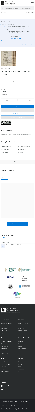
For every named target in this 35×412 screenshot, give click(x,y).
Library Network (5, 371)
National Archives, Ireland (8, 24)
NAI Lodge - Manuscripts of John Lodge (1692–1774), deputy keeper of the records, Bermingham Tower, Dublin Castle (19, 28)
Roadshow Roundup (6, 353)
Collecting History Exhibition (8, 351)
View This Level (17, 38)
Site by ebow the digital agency (9, 405)
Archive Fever (22, 326)
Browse (7, 17)
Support (20, 371)
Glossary (20, 364)
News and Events (23, 323)
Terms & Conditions (12, 401)
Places (20, 346)
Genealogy (4, 348)
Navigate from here (27, 44)
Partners (3, 369)
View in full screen (17, 224)
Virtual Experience (6, 344)
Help (19, 366)
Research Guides (23, 333)
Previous (6, 100)
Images (4, 178)
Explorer (20, 341)
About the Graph (22, 351)
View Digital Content (17, 106)
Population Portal (22, 348)
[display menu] (32, 3)
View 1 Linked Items (17, 113)
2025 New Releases (6, 341)
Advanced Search (30, 12)
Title (8, 242)
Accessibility (4, 401)
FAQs (19, 362)
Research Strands (5, 364)
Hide (2, 40)
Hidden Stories (22, 328)
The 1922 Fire (4, 346)
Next (29, 100)
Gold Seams (4, 328)
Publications (4, 374)
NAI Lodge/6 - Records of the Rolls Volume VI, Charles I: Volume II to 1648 (20, 32)
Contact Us (21, 369)
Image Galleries (22, 330)
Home (2, 17)
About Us (3, 362)
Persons (20, 344)
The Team (3, 366)
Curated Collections (6, 330)
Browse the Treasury (6, 323)
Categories (4, 12)
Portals (2, 326)
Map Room (3, 333)
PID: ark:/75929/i (6, 82)
